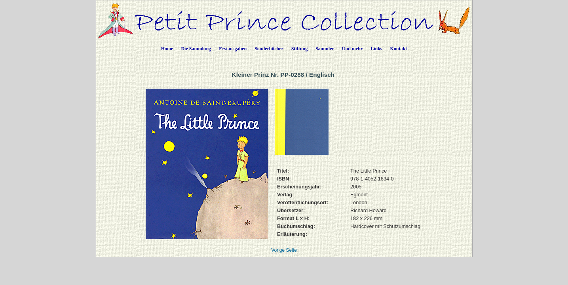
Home (167, 48)
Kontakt (398, 48)
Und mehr (352, 48)
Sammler (324, 48)
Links (376, 48)
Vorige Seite (284, 250)
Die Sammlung (196, 48)
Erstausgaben (233, 48)
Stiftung (299, 48)
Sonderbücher (269, 48)
